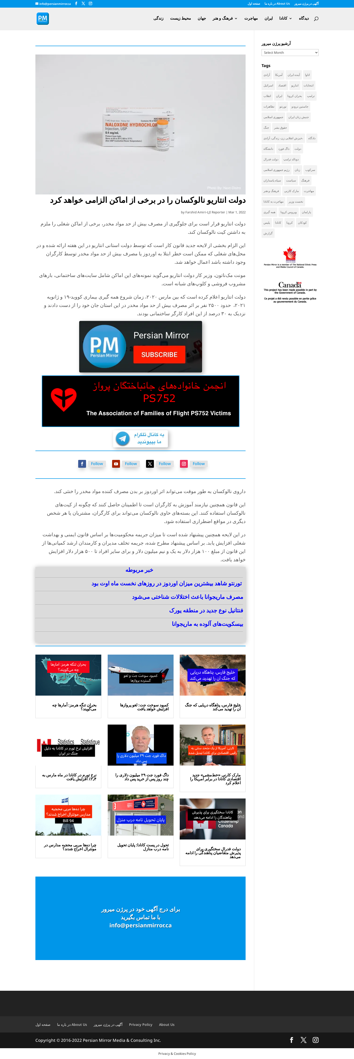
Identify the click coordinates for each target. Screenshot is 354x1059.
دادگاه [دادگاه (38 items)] (311, 138)
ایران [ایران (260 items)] (279, 96)
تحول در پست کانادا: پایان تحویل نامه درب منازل (143, 847)
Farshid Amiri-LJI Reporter (205, 212)
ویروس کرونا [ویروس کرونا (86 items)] (288, 212)
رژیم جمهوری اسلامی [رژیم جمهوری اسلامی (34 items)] (277, 170)
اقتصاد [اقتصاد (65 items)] (282, 85)
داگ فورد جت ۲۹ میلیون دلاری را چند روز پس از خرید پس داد (142, 777)
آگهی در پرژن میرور (306, 4)
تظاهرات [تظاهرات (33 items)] (269, 106)
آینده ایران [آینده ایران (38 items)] (294, 75)
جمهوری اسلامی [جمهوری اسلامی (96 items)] (273, 117)
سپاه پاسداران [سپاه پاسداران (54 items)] (272, 180)
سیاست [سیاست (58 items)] (291, 180)
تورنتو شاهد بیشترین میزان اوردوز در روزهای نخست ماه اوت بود (166, 583)
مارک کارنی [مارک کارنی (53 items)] (291, 191)
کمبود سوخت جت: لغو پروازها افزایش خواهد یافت (144, 707)
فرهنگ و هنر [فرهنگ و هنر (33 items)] (271, 191)
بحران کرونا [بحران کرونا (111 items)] (294, 96)
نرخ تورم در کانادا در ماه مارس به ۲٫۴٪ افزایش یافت (69, 777)
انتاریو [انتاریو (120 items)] (294, 85)
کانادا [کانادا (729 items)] (278, 222)
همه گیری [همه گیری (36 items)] (269, 212)
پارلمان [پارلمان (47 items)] (306, 212)
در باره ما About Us (277, 4)
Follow (97, 463)
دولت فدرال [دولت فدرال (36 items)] (271, 159)
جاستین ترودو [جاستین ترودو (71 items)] (300, 106)
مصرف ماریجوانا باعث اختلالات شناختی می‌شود (187, 597)
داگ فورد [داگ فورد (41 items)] (283, 149)
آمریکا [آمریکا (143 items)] (278, 75)
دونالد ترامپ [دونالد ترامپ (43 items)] (291, 159)
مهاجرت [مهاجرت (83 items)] (309, 191)
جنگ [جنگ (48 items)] (266, 127)
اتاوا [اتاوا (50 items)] (307, 75)
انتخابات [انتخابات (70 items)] (308, 85)
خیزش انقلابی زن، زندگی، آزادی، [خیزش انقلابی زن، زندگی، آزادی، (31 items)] (283, 138)
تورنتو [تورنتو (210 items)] (283, 106)
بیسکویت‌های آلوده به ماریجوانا (207, 624)
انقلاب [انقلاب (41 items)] (267, 96)
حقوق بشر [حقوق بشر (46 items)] (280, 127)
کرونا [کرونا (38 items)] (289, 222)
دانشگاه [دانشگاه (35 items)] (268, 149)
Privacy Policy (140, 1024)
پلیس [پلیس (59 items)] (267, 222)
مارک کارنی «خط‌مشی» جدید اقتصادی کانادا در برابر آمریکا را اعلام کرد (215, 778)
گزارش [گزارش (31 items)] (268, 233)
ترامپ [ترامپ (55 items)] (311, 96)
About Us (167, 1024)
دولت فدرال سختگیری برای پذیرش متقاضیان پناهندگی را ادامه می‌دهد (213, 852)
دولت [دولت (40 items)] (298, 149)
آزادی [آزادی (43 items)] (267, 75)
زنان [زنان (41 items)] (297, 170)
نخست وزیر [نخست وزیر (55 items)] (296, 201)
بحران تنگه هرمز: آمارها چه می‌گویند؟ (74, 707)
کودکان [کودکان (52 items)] (302, 222)
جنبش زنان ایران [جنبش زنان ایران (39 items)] (298, 117)
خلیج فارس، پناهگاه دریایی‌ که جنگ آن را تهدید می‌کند (213, 707)
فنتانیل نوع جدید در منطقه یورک (206, 610)
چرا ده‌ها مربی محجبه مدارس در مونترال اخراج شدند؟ (70, 847)
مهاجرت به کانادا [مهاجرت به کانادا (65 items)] (273, 201)
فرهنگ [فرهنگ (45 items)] (305, 180)
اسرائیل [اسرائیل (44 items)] (268, 85)
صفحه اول (254, 4)
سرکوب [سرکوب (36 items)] (310, 170)
